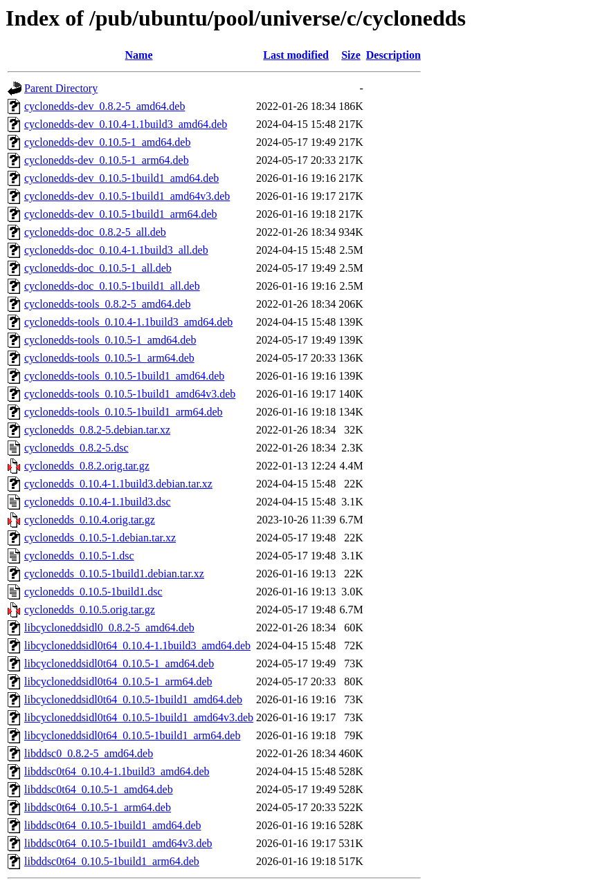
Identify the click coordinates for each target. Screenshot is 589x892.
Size (351, 55)
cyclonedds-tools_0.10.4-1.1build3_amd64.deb (128, 322)
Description (393, 55)
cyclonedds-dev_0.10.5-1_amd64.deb (107, 142)
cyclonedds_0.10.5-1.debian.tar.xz (100, 537)
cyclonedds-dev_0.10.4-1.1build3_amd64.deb (125, 124)
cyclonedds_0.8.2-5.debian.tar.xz (97, 430)
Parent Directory (61, 88)
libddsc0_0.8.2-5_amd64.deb (88, 753)
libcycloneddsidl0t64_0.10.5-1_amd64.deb (119, 663)
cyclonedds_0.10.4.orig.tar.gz (89, 520)
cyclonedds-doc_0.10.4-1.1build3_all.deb (116, 250)
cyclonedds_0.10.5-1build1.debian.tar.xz (114, 573)
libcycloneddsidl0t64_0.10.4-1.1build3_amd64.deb (137, 645)
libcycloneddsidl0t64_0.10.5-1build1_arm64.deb (132, 735)
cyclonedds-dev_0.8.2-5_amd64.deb (104, 106)
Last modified (296, 55)
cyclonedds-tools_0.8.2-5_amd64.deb (107, 304)
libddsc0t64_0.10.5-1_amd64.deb (98, 789)
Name (139, 55)
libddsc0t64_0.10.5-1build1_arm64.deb (111, 861)
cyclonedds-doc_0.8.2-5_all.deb (95, 232)
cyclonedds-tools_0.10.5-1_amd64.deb (110, 340)
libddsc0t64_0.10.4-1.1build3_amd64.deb (117, 771)
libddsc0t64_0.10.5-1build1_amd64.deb (112, 825)
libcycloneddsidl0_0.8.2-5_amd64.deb (109, 627)
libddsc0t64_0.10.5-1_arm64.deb (97, 807)
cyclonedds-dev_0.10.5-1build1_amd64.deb (121, 178)
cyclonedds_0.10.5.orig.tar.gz (89, 609)
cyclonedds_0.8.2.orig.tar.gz (86, 466)
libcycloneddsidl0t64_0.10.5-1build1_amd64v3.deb (138, 717)
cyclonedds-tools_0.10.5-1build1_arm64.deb (123, 412)
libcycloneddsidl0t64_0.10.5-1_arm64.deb (118, 681)
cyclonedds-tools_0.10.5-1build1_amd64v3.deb (129, 394)
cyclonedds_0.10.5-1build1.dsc (93, 591)
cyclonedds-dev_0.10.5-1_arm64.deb (106, 160)
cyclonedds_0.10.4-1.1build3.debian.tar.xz (118, 484)
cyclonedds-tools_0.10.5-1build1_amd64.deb (124, 376)
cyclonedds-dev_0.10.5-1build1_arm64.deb (120, 214)
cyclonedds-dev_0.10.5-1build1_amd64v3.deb (127, 196)
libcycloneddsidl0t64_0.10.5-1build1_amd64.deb (133, 699)
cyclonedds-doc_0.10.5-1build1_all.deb (112, 286)
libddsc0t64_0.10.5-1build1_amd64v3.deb (118, 843)
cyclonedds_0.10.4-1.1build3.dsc (97, 502)
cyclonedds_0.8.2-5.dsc (76, 448)
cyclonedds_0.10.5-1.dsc (79, 555)
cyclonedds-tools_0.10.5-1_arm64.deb (109, 358)
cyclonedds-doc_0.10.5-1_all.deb (98, 268)
